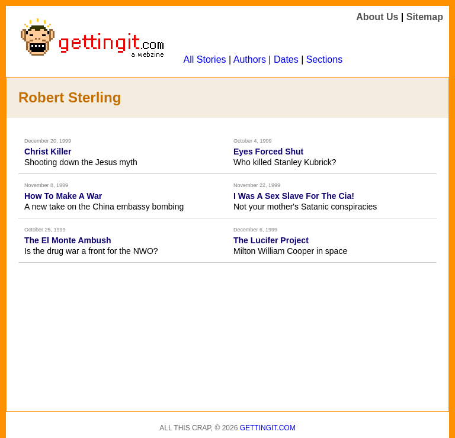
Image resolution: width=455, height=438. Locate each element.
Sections (324, 59)
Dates (286, 59)
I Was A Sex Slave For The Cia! (293, 196)
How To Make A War (63, 196)
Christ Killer (47, 151)
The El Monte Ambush (67, 240)
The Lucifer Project (271, 240)
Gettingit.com (268, 428)
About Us (377, 17)
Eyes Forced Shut (268, 151)
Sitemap (424, 17)
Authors (249, 59)
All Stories (205, 59)
